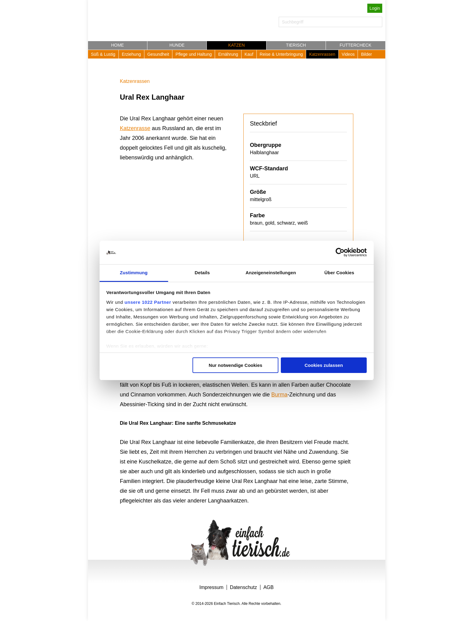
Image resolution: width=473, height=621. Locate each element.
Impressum (211, 587)
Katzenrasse (135, 128)
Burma (279, 395)
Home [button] (117, 45)
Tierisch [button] (296, 45)
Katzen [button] (236, 45)
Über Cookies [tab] (339, 272)
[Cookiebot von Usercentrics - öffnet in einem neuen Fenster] (340, 252)
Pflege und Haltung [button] (193, 54)
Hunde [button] (177, 45)
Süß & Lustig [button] (103, 54)
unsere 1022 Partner (148, 302)
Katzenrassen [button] (322, 54)
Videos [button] (348, 54)
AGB (268, 587)
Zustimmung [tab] (134, 272)
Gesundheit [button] (158, 54)
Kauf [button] (249, 54)
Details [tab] (202, 272)
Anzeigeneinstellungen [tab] (270, 272)
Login (374, 8)
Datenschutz (243, 587)
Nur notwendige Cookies (235, 365)
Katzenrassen (135, 81)
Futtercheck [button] (355, 45)
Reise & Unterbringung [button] (281, 54)
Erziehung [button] (131, 54)
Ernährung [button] (228, 54)
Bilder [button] (366, 54)
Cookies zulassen (324, 365)
